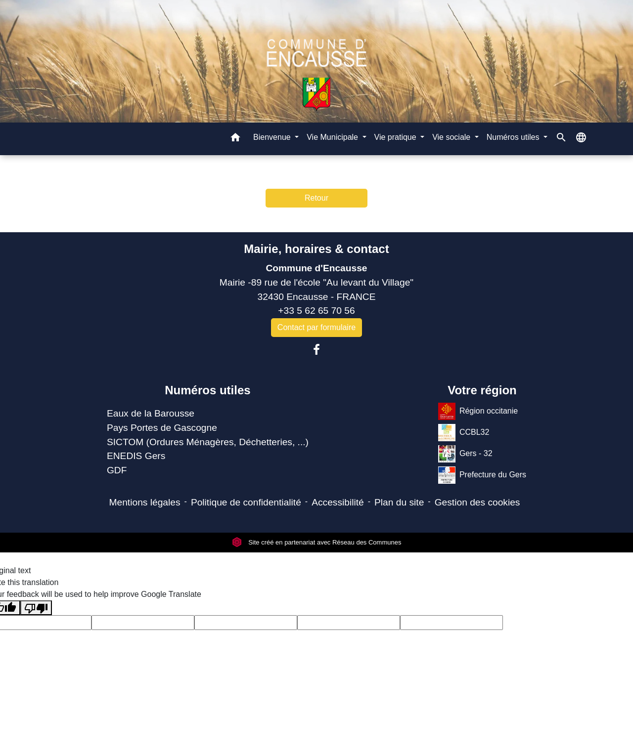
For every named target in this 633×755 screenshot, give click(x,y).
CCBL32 (463, 432)
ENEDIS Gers (136, 456)
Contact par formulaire (316, 327)
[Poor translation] (36, 608)
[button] (235, 139)
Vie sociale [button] (452, 137)
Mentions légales (145, 502)
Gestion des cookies (477, 502)
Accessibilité (338, 502)
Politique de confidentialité (246, 502)
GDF (117, 470)
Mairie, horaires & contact (316, 248)
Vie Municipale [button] (333, 137)
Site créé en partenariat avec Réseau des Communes (317, 542)
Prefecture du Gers (482, 475)
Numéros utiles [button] (514, 137)
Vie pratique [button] (396, 137)
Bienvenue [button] (273, 137)
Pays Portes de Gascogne (162, 427)
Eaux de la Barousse (150, 413)
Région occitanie (478, 411)
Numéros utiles (207, 390)
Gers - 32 (465, 453)
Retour (316, 198)
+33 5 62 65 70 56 (316, 310)
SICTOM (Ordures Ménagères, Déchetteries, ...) (208, 442)
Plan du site (399, 502)
